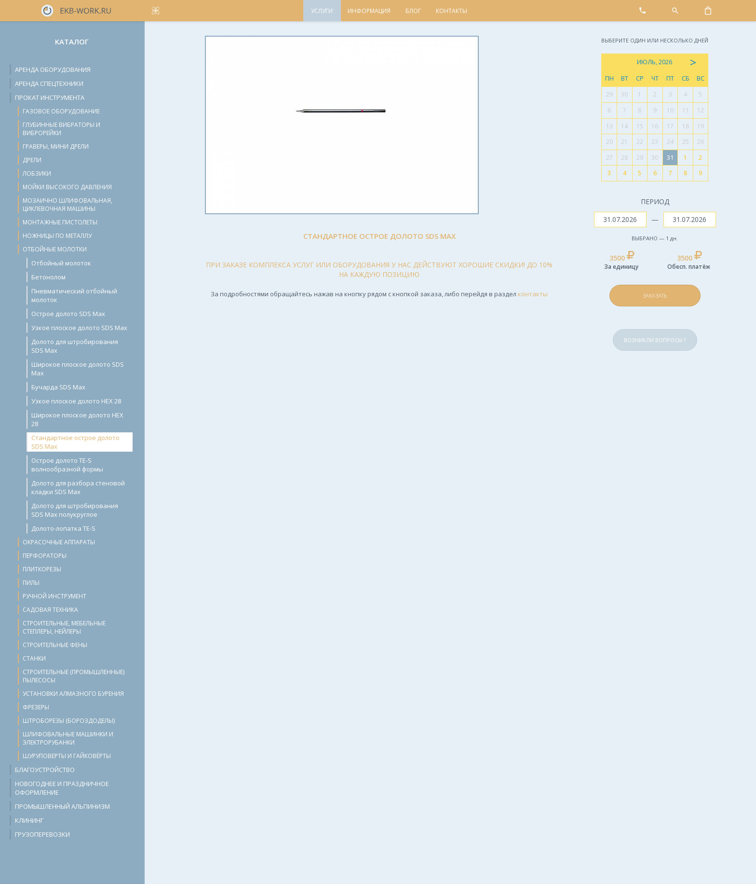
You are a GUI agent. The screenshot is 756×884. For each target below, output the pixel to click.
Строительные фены (55, 645)
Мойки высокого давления (67, 187)
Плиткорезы (42, 569)
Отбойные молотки (55, 249)
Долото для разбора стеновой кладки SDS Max (78, 487)
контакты (533, 294)
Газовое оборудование (61, 111)
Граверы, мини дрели (56, 146)
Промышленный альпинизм (62, 806)
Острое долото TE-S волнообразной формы (67, 464)
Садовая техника (50, 610)
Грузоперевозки (42, 834)
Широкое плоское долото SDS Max (77, 368)
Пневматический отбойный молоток (74, 295)
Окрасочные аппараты (59, 542)
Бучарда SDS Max (58, 387)
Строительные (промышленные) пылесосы (73, 676)
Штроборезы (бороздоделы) (69, 721)
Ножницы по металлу (57, 236)
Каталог (72, 41)
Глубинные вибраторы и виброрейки (61, 129)
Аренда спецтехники (49, 83)
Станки (34, 658)
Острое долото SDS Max (68, 313)
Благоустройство (45, 769)
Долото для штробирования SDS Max (74, 346)
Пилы (31, 583)
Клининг (29, 820)
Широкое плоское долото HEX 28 (77, 419)
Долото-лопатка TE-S (63, 528)
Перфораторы (45, 556)
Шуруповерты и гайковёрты (67, 756)
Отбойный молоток (61, 263)
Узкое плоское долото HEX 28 (76, 401)
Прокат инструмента (49, 97)
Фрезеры (36, 707)
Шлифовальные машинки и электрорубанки (68, 738)
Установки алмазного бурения (73, 694)
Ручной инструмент (54, 596)
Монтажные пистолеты (60, 222)
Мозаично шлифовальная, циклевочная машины (67, 204)
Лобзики (37, 173)
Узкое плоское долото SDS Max (79, 327)
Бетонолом (48, 277)
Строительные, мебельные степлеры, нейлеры (64, 627)
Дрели (32, 160)
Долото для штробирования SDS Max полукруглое (74, 510)
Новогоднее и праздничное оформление (62, 788)
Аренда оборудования (53, 69)
